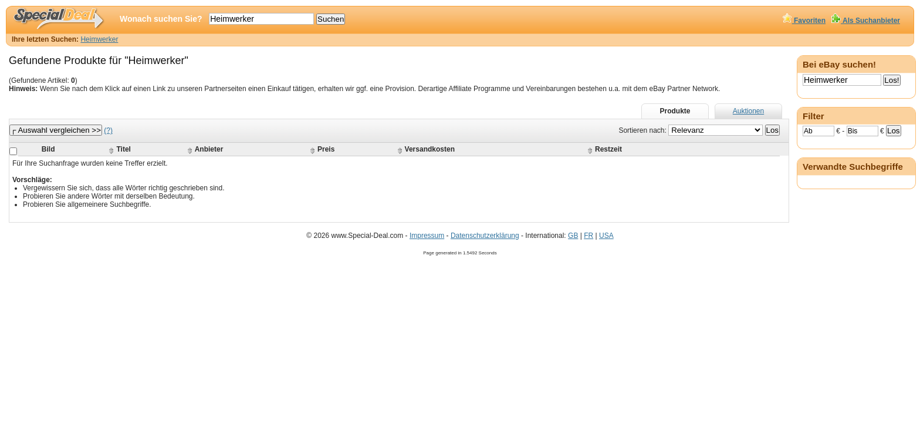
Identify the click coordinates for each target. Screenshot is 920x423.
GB (573, 235)
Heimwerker (99, 39)
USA (606, 235)
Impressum (427, 235)
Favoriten (804, 20)
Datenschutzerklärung (485, 235)
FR (588, 235)
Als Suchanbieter (865, 20)
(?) (108, 130)
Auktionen (748, 111)
